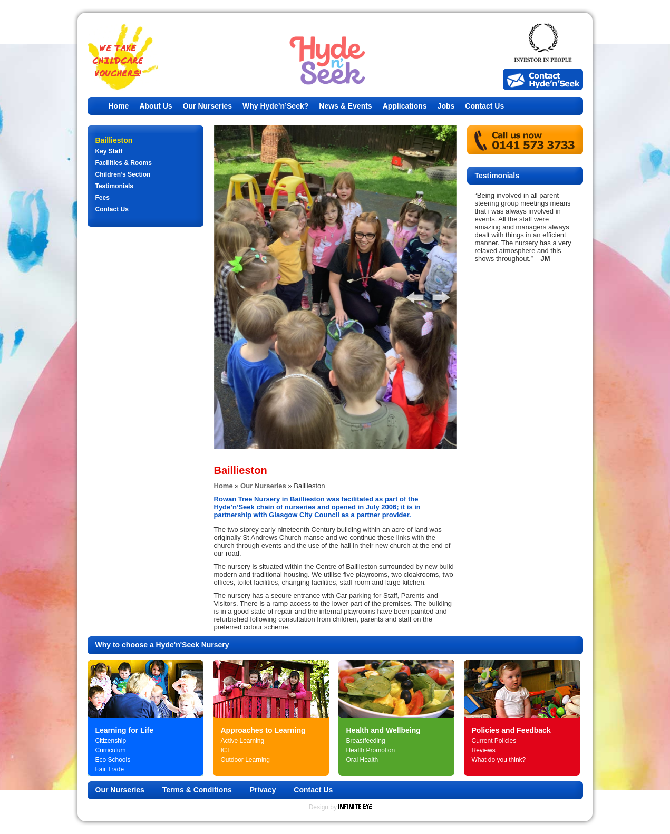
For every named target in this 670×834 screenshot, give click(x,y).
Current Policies (494, 740)
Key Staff (109, 151)
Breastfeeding (365, 740)
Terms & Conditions (197, 789)
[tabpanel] (335, 287)
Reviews (484, 750)
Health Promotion (370, 750)
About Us (155, 106)
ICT (226, 750)
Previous (409, 294)
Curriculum (110, 750)
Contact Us (484, 106)
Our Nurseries (207, 106)
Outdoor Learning (245, 759)
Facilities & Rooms (123, 163)
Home (119, 106)
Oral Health (362, 759)
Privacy (263, 789)
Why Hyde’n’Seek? (275, 106)
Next (435, 294)
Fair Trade (109, 769)
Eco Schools (113, 759)
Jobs (446, 106)
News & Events (345, 106)
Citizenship (111, 740)
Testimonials (114, 186)
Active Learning (243, 740)
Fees (102, 197)
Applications (405, 106)
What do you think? (499, 759)
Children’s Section (123, 174)
